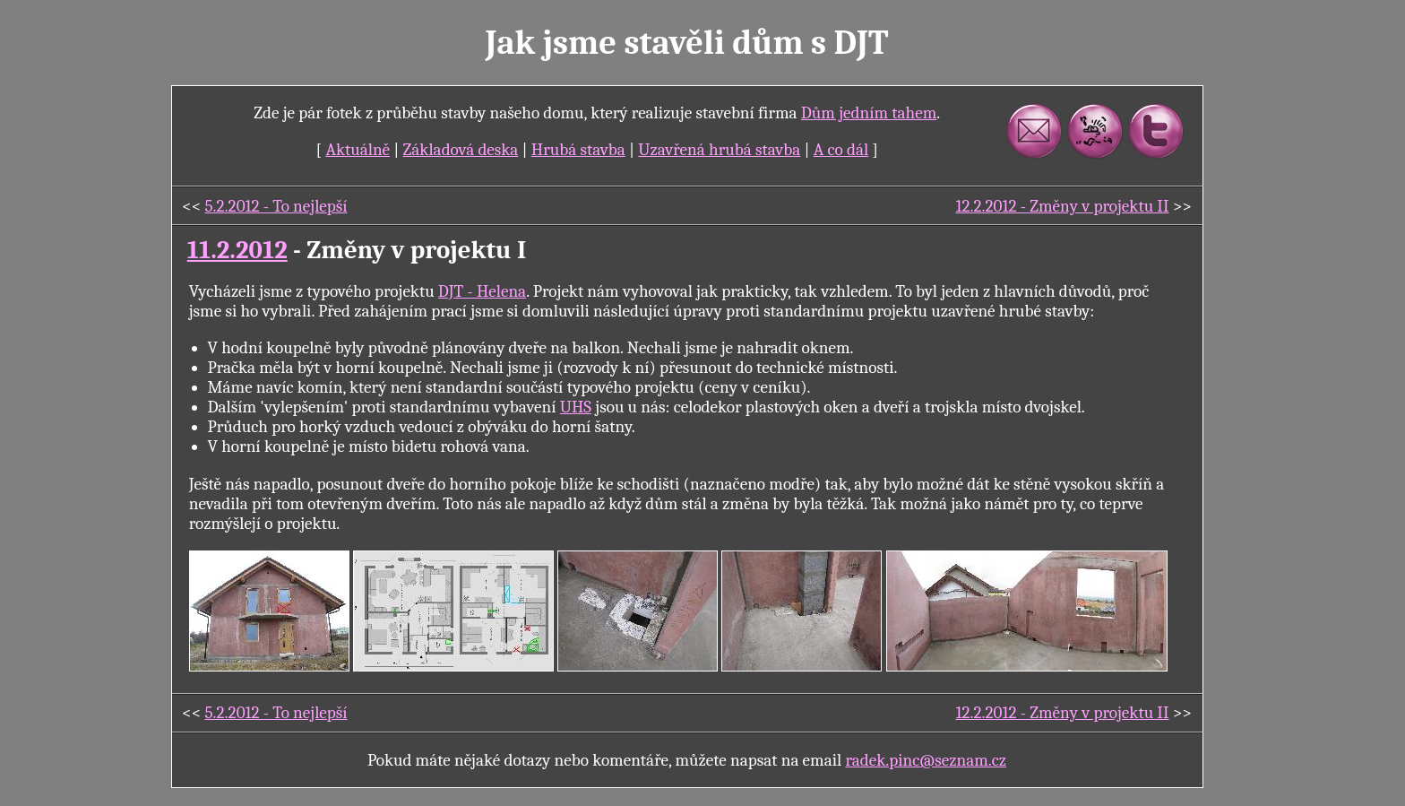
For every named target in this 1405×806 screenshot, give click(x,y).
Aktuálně (357, 150)
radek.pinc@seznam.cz (925, 760)
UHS (575, 407)
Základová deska (461, 150)
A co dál (841, 150)
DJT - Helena (482, 291)
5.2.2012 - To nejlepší (276, 206)
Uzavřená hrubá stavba (719, 150)
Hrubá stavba (578, 150)
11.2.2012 (237, 249)
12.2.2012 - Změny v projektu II (1062, 206)
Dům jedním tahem (868, 113)
